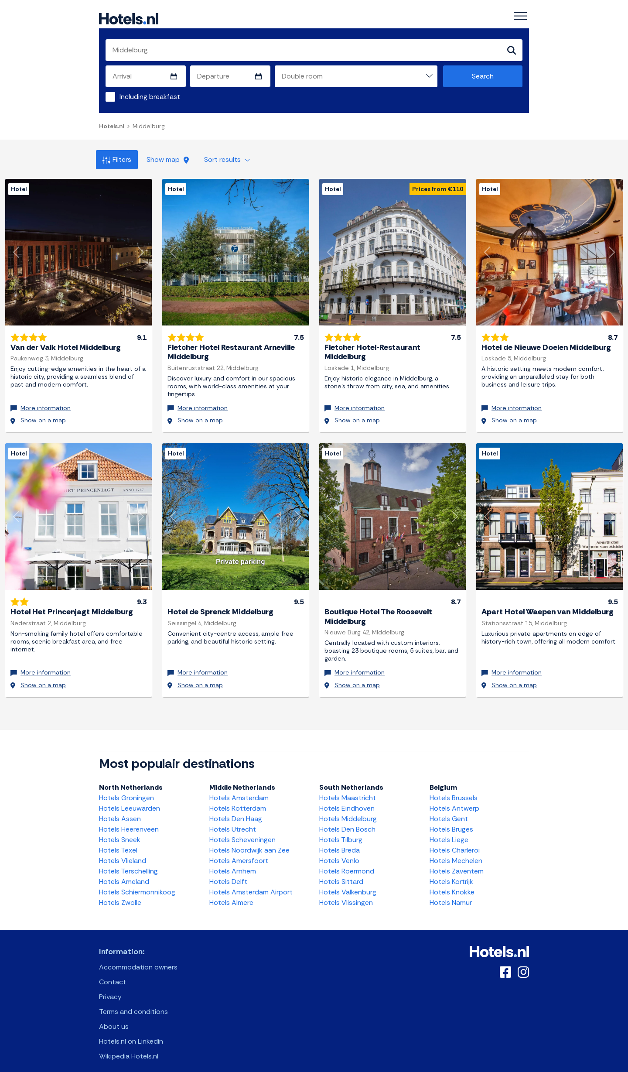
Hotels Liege (449, 830)
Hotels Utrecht (232, 820)
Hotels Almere (231, 893)
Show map (168, 159)
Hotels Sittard (341, 872)
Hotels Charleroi (455, 841)
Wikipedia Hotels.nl (128, 1046)
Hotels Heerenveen (129, 820)
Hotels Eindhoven (347, 799)
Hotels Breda (339, 841)
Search (483, 76)
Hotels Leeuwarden (129, 799)
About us (114, 1017)
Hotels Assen (120, 809)
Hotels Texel (118, 841)
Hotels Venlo (339, 851)
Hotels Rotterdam (237, 799)
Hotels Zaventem (457, 862)
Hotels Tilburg (340, 830)
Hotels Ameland (124, 872)
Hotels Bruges (451, 820)
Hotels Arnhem (232, 862)
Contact (112, 972)
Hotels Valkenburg (347, 882)
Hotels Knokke (452, 882)
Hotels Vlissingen (346, 893)
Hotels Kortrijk (451, 872)
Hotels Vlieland (122, 851)
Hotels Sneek (119, 830)
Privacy (110, 987)
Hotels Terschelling (128, 862)
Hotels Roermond (346, 862)
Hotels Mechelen (456, 851)
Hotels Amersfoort (238, 851)
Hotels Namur (451, 893)
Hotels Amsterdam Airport (251, 882)
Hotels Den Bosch (347, 820)
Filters (116, 159)
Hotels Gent (449, 809)
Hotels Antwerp (454, 799)
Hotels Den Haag (235, 809)
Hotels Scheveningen (242, 830)
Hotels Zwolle (120, 893)
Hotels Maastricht (347, 788)
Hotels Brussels (454, 788)
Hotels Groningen (126, 788)
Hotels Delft (228, 872)
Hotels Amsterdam (239, 788)
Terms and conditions (133, 1002)
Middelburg (149, 126)
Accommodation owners (138, 957)
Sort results (227, 159)
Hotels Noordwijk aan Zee (249, 841)
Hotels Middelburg (348, 809)
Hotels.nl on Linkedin (131, 1032)
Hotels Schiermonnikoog (137, 882)
